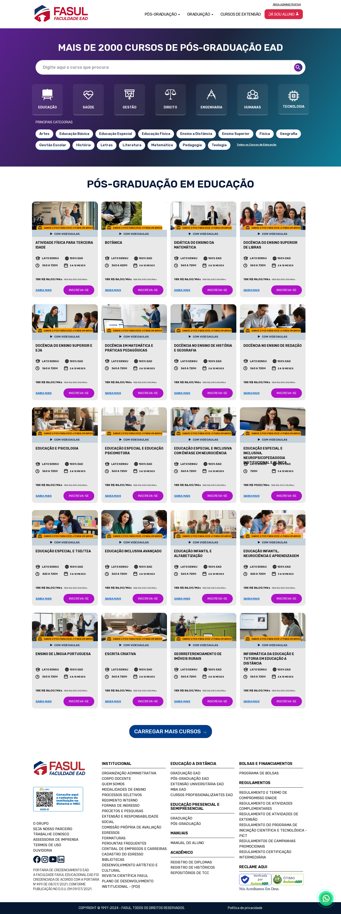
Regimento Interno (120, 800)
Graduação (181, 818)
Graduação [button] (200, 14)
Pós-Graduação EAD (189, 779)
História (83, 145)
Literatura (132, 145)
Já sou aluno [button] (283, 14)
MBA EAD (178, 789)
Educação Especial (115, 134)
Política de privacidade (245, 908)
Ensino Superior (236, 134)
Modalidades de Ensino (124, 789)
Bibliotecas (113, 860)
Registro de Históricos (192, 867)
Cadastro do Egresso (122, 854)
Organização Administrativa (129, 773)
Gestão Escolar (52, 145)
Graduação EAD (185, 773)
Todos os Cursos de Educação (256, 144)
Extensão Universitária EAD (197, 784)
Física (265, 134)
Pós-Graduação (185, 824)
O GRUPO (41, 823)
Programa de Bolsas (259, 773)
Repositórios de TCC (189, 873)
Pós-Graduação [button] (162, 14)
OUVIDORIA (42, 850)
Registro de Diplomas (191, 862)
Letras (107, 145)
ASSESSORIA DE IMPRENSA (55, 839)
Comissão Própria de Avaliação (131, 827)
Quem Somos (113, 784)
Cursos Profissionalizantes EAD (201, 795)
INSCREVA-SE (79, 290)
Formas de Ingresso (120, 805)
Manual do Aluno (187, 843)
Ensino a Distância (196, 134)
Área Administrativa (287, 4)
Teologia (219, 145)
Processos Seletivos (122, 795)
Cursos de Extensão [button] (240, 14)
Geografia (288, 134)
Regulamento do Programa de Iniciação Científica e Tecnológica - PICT (273, 830)
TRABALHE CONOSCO (51, 834)
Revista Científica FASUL (125, 876)
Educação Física (156, 134)
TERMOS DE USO (47, 845)
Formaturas (114, 838)
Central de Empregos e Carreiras (134, 849)
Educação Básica (74, 134)
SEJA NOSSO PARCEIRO (52, 829)
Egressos (111, 833)
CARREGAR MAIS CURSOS (170, 731)
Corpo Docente (116, 779)
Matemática (162, 145)
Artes (44, 134)
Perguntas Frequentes (124, 843)
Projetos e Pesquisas (122, 811)
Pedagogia (192, 145)
